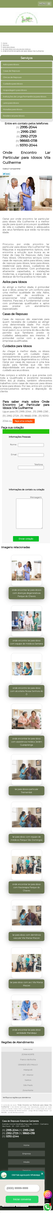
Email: (27, 455)
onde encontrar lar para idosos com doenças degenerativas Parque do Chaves (26, 593)
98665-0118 (28, 141)
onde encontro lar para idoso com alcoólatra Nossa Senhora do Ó (26, 691)
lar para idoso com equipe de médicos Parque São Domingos (26, 838)
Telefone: (31, 466)
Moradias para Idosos (13, 109)
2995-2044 (28, 127)
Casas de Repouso (11, 71)
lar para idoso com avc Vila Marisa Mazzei (26, 984)
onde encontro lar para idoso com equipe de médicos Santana (26, 642)
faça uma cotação (24, 421)
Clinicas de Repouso (12, 77)
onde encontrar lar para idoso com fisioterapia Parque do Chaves (26, 887)
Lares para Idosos (11, 103)
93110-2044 (28, 145)
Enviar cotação (26, 539)
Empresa (26, 1153)
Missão (26, 1162)
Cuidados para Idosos (13, 84)
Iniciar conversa (22, 1199)
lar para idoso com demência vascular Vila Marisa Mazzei (26, 936)
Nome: (27, 445)
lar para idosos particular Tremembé (26, 791)
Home (26, 1145)
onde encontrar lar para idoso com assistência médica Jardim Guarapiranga (26, 741)
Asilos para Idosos (11, 64)
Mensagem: (29, 512)
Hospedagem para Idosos (15, 90)
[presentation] (26, 479)
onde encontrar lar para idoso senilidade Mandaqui (26, 1031)
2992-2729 (28, 136)
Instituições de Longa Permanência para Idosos (25, 96)
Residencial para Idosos (14, 116)
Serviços (27, 58)
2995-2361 (28, 132)
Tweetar (6, 173)
